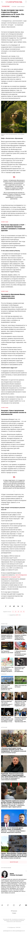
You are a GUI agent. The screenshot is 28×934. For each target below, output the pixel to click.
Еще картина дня (14, 862)
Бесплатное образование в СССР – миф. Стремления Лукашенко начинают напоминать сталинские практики (13, 227)
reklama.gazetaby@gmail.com (18, 930)
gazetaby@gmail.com (7, 930)
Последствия (5, 6)
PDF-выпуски (14, 910)
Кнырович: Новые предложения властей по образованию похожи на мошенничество (13, 412)
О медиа (14, 913)
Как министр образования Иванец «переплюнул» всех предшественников (13, 296)
